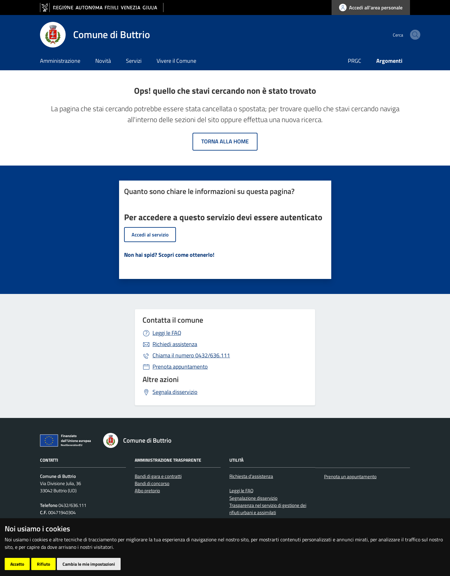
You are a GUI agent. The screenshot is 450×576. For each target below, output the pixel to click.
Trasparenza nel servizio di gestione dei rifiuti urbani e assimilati (267, 509)
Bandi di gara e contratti (158, 476)
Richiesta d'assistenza (251, 476)
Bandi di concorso (152, 483)
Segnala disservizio (175, 392)
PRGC (354, 61)
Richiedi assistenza (174, 344)
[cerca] (402, 34)
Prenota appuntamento (180, 366)
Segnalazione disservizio (253, 498)
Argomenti (389, 61)
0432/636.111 (191, 355)
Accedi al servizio (150, 234)
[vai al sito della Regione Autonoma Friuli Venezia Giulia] (101, 7)
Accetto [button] (17, 564)
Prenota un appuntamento (350, 476)
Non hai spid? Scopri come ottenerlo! (169, 255)
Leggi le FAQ (166, 333)
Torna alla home (225, 141)
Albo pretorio (147, 490)
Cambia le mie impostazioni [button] (88, 564)
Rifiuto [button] (43, 564)
